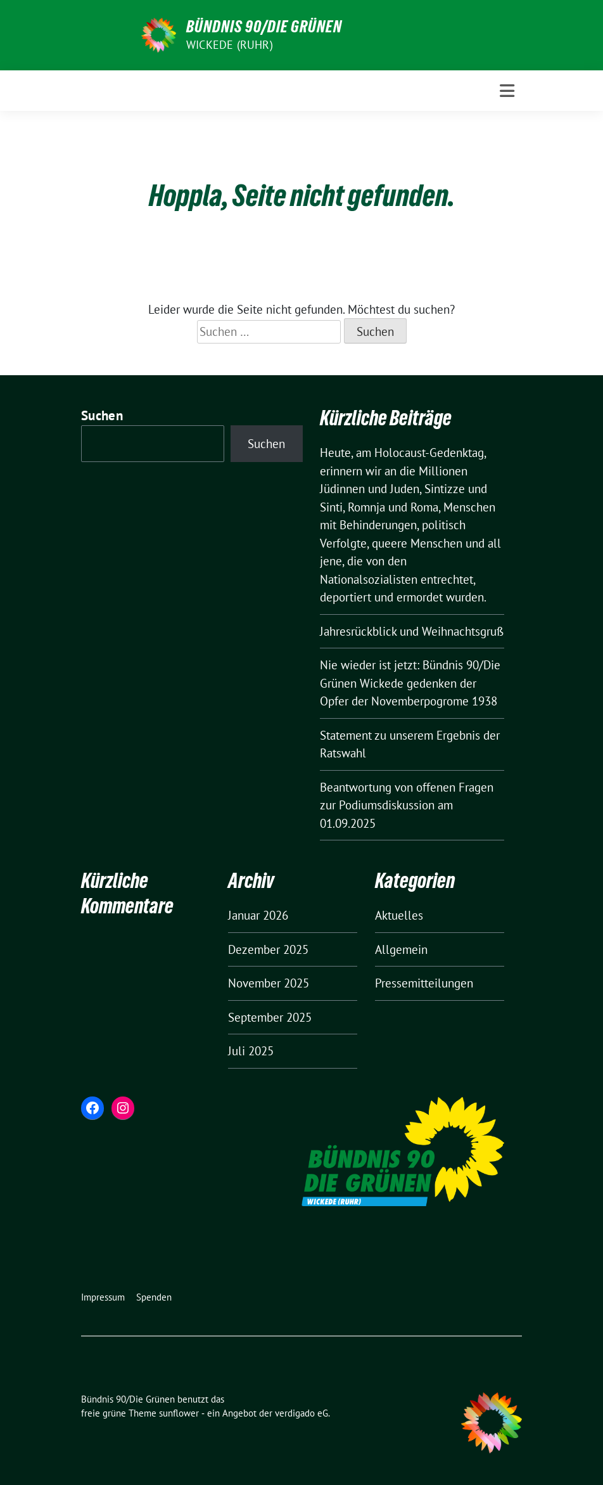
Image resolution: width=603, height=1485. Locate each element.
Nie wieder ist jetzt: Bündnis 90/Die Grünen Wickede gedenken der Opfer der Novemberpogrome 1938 (410, 683)
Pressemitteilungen (424, 983)
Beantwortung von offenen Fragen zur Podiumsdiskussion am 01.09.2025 (406, 805)
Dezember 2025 (268, 949)
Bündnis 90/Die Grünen (264, 26)
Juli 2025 (251, 1050)
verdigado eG (301, 1413)
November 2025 (268, 983)
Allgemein (401, 949)
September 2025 (270, 1017)
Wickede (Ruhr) (229, 44)
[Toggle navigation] (507, 91)
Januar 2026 (258, 915)
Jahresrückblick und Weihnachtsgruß (412, 631)
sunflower (179, 1413)
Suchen (102, 415)
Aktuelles (399, 915)
